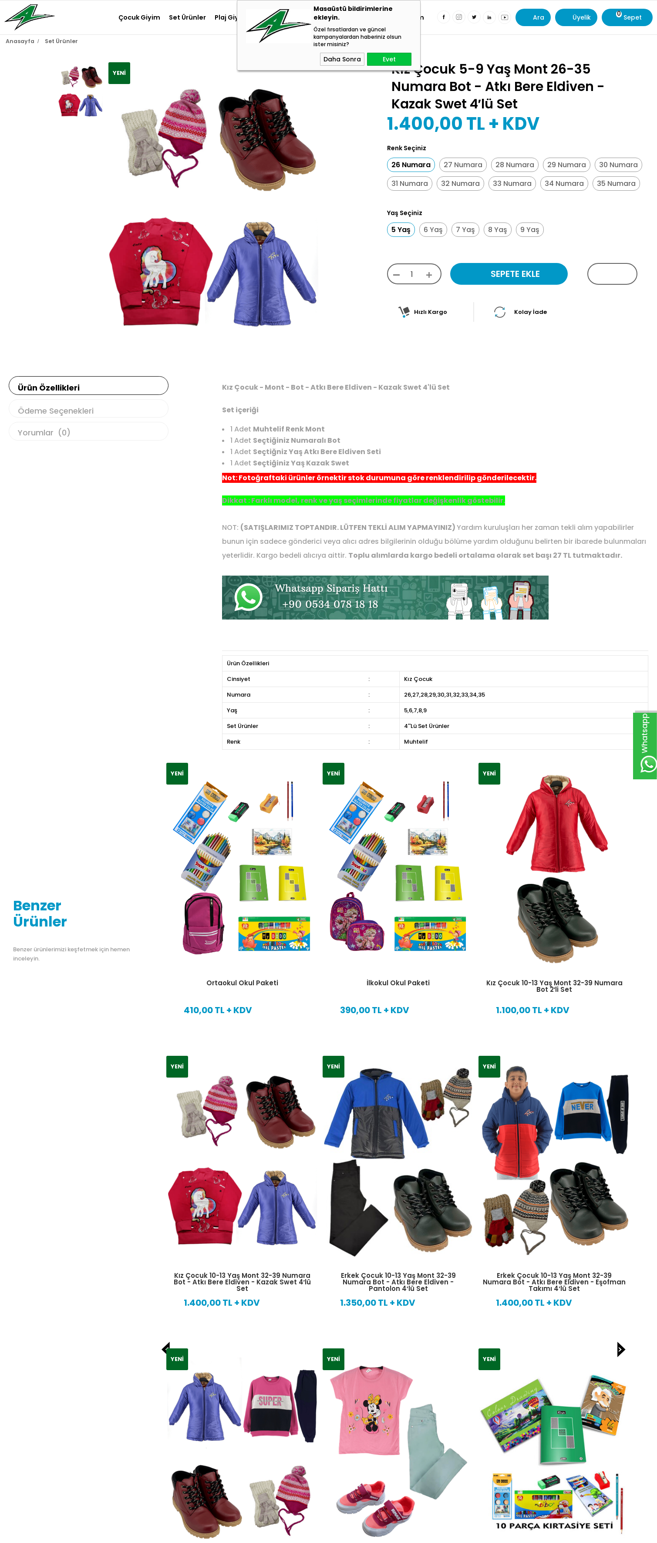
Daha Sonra (342, 59)
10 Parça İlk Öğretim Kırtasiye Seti (242, 1280)
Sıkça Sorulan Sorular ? (474, 1535)
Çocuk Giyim (139, 17)
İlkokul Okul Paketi (398, 978)
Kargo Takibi (458, 1520)
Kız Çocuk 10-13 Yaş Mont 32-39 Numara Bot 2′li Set (554, 981)
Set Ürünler (187, 17)
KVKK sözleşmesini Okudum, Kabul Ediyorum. (246, 1442)
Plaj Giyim (231, 17)
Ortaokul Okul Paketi (242, 978)
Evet (389, 59)
